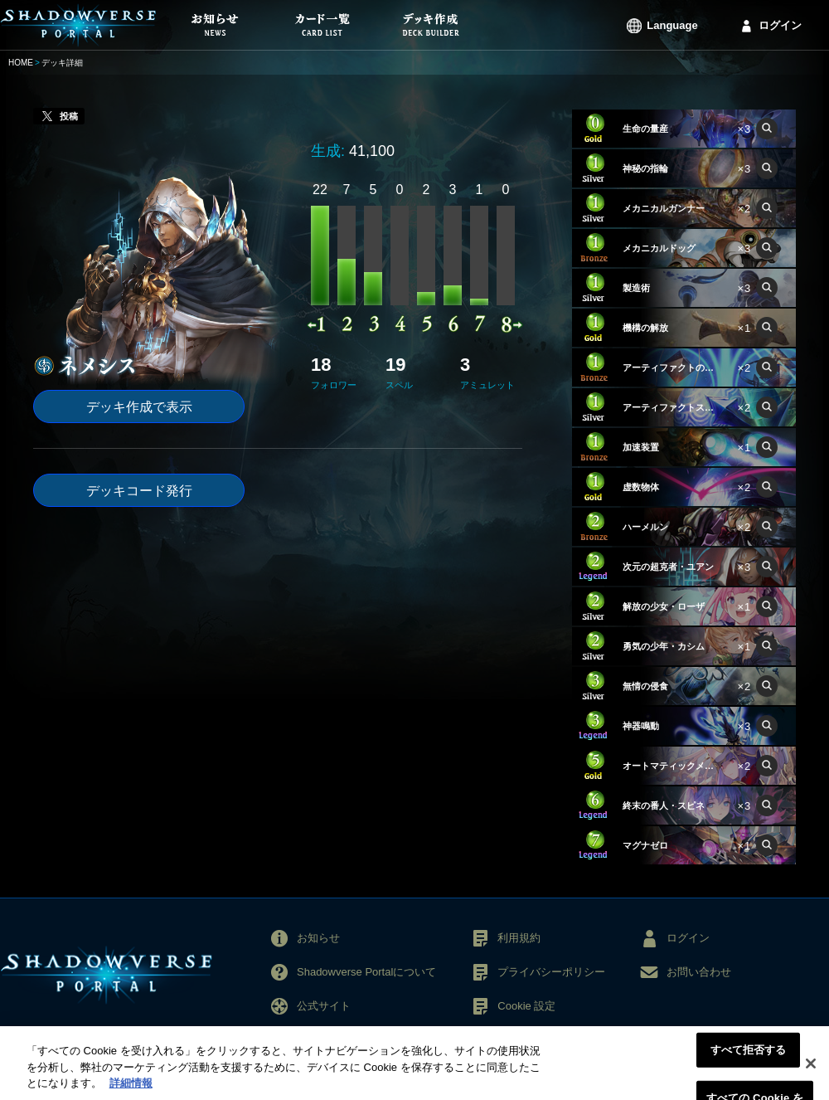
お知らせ (318, 938)
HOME (20, 62)
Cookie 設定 (526, 1006)
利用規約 (519, 938)
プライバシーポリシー (551, 972)
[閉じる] (811, 1070)
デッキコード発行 (139, 491)
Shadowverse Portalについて (366, 972)
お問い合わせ (699, 972)
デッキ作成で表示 (139, 407)
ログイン (780, 25)
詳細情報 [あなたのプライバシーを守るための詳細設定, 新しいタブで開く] (131, 1090)
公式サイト (324, 1006)
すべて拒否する (748, 1056)
